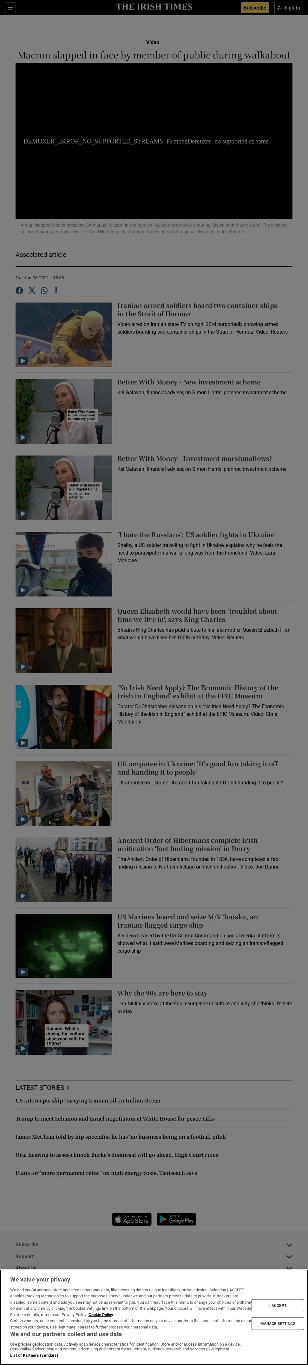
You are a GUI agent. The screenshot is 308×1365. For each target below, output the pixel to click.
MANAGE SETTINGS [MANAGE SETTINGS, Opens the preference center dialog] (277, 1323)
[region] (154, 1317)
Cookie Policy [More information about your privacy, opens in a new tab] (100, 1314)
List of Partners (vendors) (34, 1355)
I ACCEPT (277, 1305)
